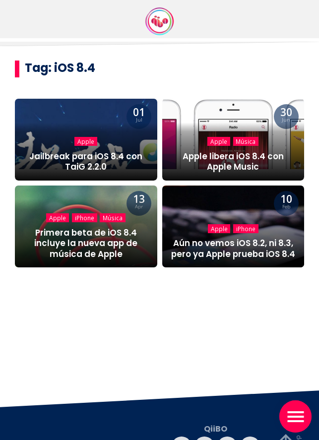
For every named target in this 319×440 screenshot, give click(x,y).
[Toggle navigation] (295, 416)
